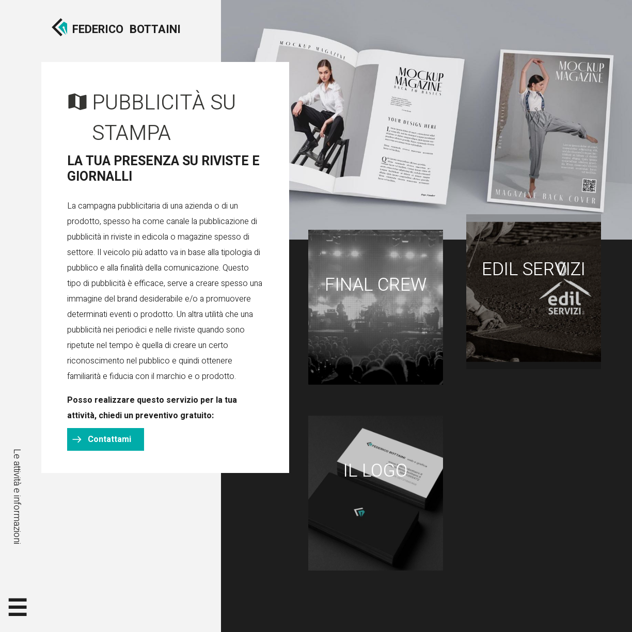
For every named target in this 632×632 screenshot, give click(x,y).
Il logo (375, 471)
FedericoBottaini (126, 29)
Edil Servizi (534, 270)
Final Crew (375, 285)
